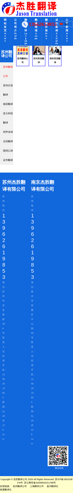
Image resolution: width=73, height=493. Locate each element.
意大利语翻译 (8, 118)
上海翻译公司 (37, 486)
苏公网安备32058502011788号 (40, 482)
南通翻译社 (6, 489)
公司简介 (15, 29)
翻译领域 (36, 29)
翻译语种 (25, 31)
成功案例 (56, 31)
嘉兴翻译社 (52, 486)
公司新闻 (67, 30)
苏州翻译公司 (8, 71)
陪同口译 (8, 150)
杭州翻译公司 (20, 486)
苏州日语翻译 (8, 90)
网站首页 (5, 30)
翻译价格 (46, 29)
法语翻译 (8, 141)
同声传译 (8, 132)
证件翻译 (8, 160)
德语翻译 (8, 104)
